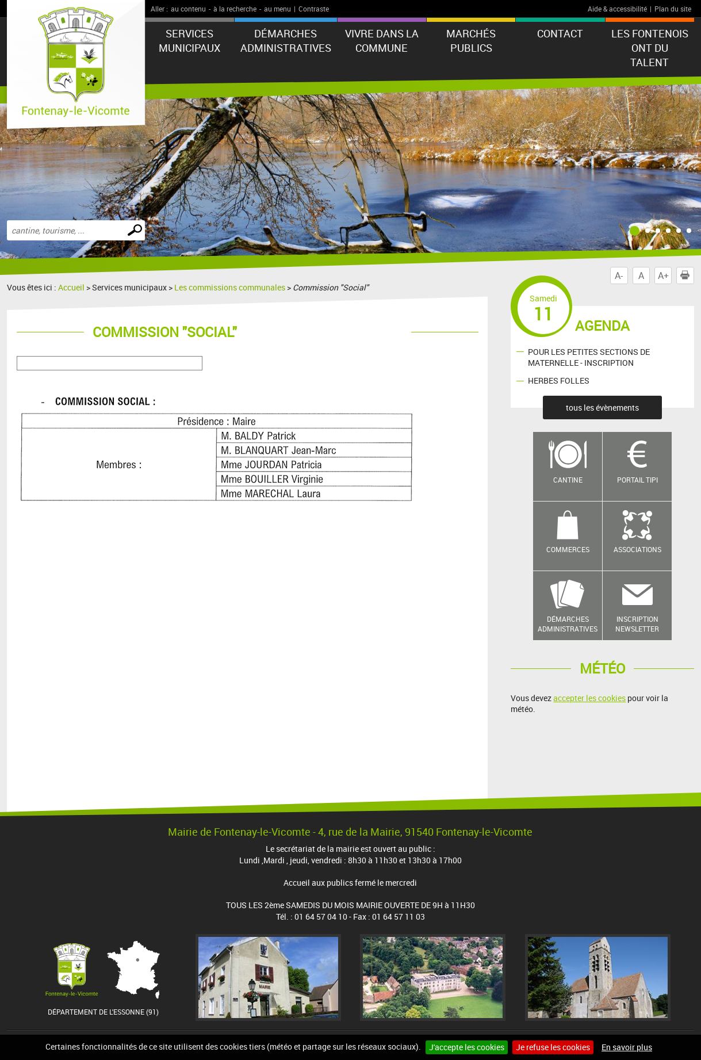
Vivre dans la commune (382, 40)
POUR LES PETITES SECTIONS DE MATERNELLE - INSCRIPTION (589, 357)
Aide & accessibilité (617, 8)
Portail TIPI (637, 479)
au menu (277, 8)
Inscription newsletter (637, 623)
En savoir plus (627, 1047)
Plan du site (672, 8)
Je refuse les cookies (553, 1047)
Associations (637, 549)
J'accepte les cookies (466, 1047)
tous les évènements (602, 407)
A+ (663, 275)
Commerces (567, 549)
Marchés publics (471, 40)
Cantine (568, 479)
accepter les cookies (589, 697)
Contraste (313, 8)
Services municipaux (189, 40)
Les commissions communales (229, 287)
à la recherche (234, 8)
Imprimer (687, 275)
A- (619, 275)
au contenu (188, 8)
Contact (560, 33)
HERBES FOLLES (558, 380)
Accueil (71, 287)
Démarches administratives (285, 40)
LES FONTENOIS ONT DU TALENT (649, 47)
